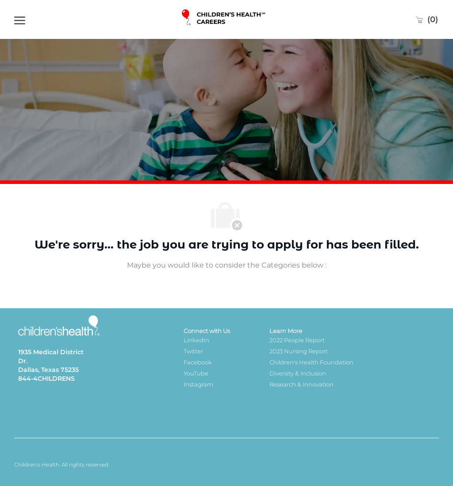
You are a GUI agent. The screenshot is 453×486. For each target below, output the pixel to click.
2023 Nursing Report (298, 351)
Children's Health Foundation (311, 362)
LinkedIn (196, 340)
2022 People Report (297, 340)
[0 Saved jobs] (426, 19)
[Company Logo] (224, 19)
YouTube (196, 373)
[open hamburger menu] (19, 19)
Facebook (198, 362)
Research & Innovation (301, 384)
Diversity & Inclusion (297, 373)
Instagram (198, 384)
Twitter (193, 351)
